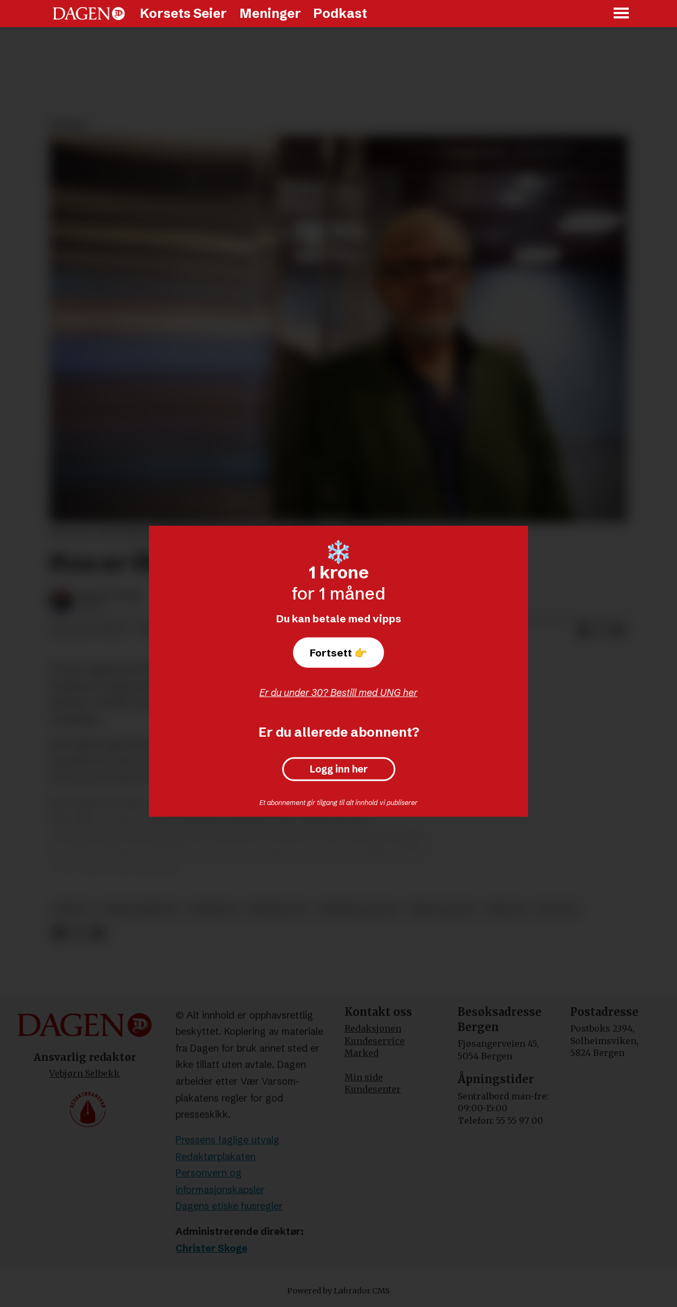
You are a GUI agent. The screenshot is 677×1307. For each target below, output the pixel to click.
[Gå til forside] (89, 13)
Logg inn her (339, 769)
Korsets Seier (183, 13)
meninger (212, 909)
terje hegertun (140, 909)
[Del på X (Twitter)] (601, 630)
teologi (556, 909)
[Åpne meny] (621, 13)
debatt (73, 909)
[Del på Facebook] (583, 630)
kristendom (277, 909)
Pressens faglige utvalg (227, 1140)
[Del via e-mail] (618, 630)
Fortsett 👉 (338, 652)
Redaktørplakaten (215, 1156)
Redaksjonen (372, 1028)
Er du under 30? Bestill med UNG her (338, 692)
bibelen (505, 909)
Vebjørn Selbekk (84, 1073)
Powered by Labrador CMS (338, 1291)
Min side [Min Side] (363, 1077)
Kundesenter (372, 1089)
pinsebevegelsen (358, 909)
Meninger (270, 13)
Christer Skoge (211, 1248)
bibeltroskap (442, 909)
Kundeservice (374, 1040)
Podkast (340, 13)
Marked (361, 1052)
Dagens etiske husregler (229, 1206)
